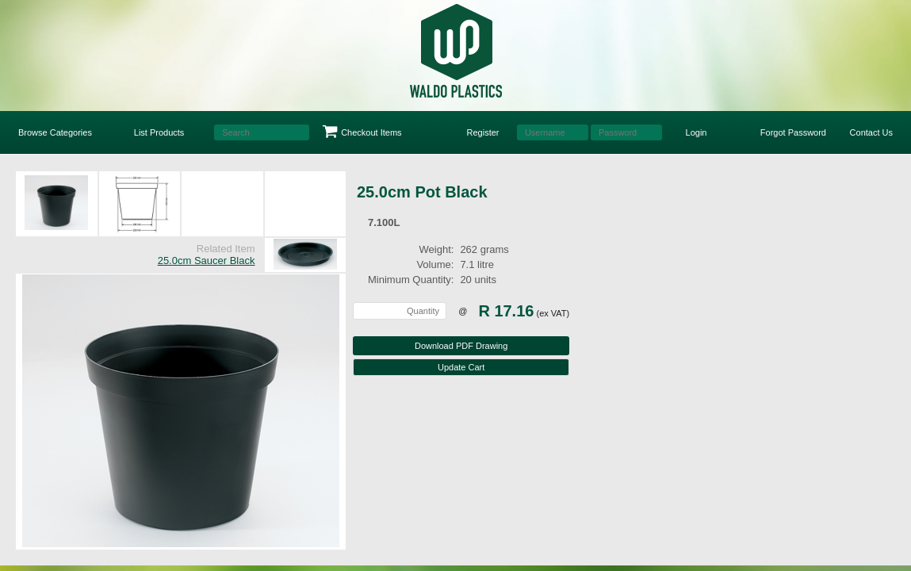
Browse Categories (55, 132)
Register (483, 132)
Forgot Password (793, 132)
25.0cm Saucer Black (206, 260)
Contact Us (871, 132)
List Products (159, 132)
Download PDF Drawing (461, 346)
